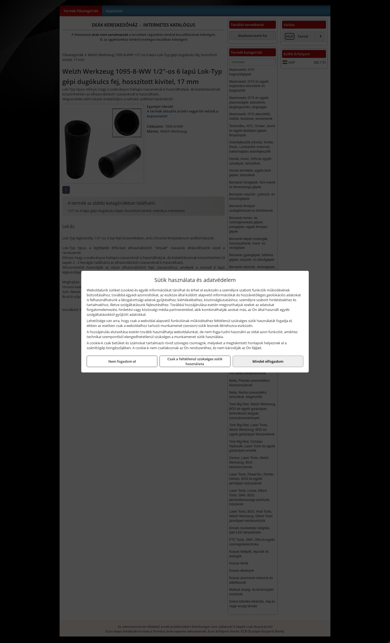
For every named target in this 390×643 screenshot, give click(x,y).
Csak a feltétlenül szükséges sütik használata (194, 361)
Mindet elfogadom (267, 361)
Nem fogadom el (122, 361)
